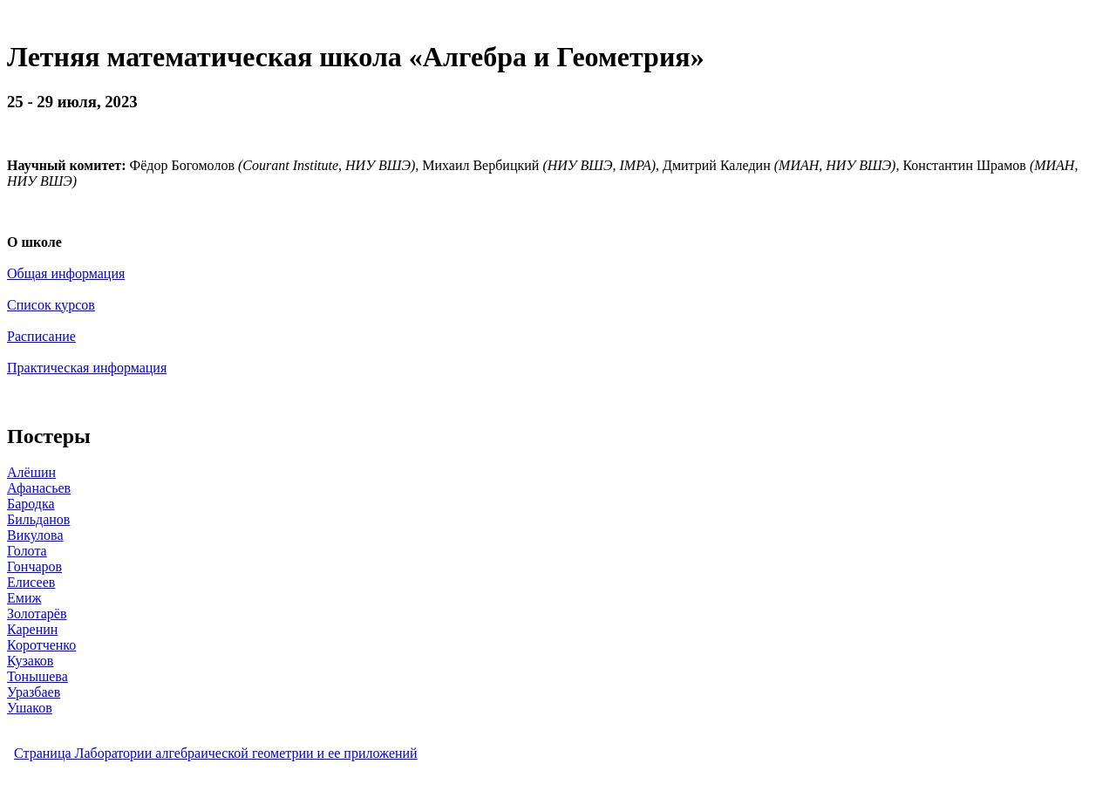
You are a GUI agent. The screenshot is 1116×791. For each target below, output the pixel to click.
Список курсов (51, 304)
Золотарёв (37, 613)
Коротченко (41, 645)
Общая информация (66, 273)
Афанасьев (39, 488)
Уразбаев (33, 692)
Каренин (32, 629)
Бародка (31, 503)
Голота (27, 550)
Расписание (41, 336)
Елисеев (31, 582)
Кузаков (30, 660)
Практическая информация (87, 367)
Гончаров (34, 566)
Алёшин (31, 472)
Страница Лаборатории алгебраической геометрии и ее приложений (216, 753)
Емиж (24, 597)
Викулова (35, 535)
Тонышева (37, 676)
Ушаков (29, 707)
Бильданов (38, 519)
